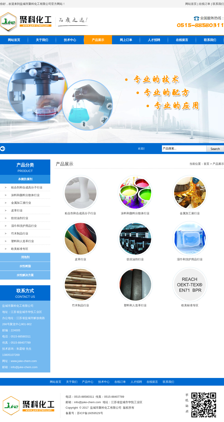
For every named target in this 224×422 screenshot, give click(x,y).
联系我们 (218, 3)
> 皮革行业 (11, 210)
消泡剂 (25, 257)
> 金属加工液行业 (15, 202)
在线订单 (204, 3)
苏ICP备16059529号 (90, 413)
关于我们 (42, 40)
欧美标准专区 (189, 305)
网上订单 (126, 40)
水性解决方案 (25, 275)
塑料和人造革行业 (135, 305)
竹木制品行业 (80, 305)
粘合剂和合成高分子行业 (80, 213)
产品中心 (87, 381)
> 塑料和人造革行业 (17, 241)
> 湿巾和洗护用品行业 (18, 225)
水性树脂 (25, 266)
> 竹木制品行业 (14, 233)
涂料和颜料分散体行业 (135, 213)
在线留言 (182, 40)
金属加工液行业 (190, 213)
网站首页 (191, 3)
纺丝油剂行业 (135, 259)
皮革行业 (80, 259)
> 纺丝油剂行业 (14, 218)
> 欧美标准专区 (14, 248)
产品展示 (98, 40)
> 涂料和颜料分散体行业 (20, 195)
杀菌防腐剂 (25, 179)
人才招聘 (154, 40)
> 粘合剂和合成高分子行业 (21, 187)
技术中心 (70, 40)
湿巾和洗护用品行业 (190, 259)
